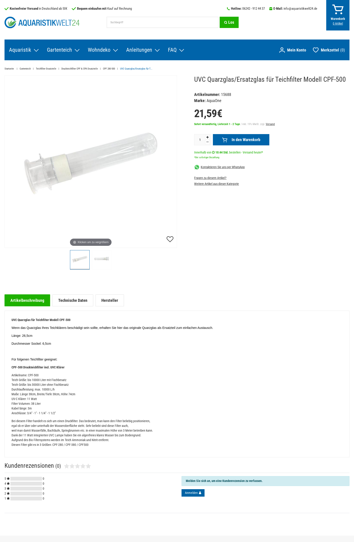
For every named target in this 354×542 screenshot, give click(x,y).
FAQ (172, 50)
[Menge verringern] (207, 142)
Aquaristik (20, 50)
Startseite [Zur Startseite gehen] (9, 68)
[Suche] (229, 22)
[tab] (27, 300)
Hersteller (109, 300)
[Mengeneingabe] (199, 139)
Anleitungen (139, 50)
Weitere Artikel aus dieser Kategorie (216, 184)
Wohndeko (99, 50)
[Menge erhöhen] (207, 137)
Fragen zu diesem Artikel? (210, 178)
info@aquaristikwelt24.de (300, 9)
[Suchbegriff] (163, 22)
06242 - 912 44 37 (253, 9)
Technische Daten (72, 300)
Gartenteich (59, 50)
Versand (270, 124)
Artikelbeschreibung (27, 300)
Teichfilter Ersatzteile (46, 68)
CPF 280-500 (109, 68)
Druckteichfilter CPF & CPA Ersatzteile (79, 68)
